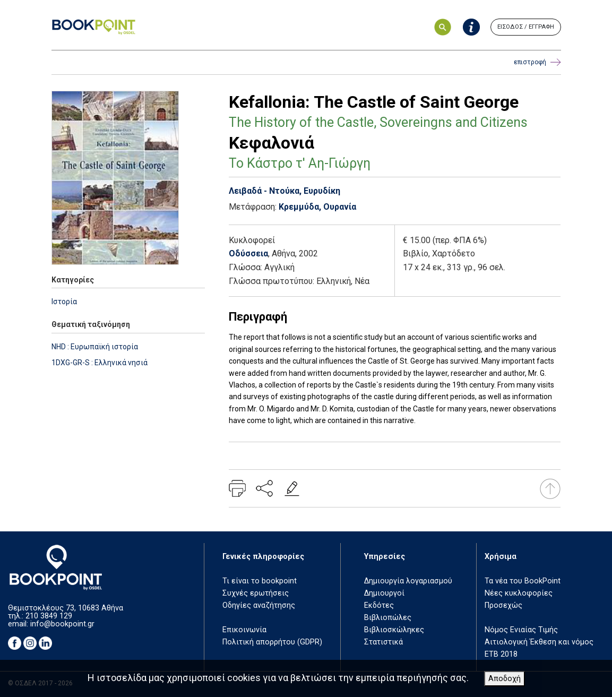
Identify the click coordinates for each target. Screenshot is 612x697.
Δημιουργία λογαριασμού (408, 581)
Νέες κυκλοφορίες (519, 593)
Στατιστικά (383, 642)
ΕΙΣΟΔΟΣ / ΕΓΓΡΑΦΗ (525, 26)
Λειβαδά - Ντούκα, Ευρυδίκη (284, 191)
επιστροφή (537, 62)
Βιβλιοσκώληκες (394, 629)
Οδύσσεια (248, 253)
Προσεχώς (503, 605)
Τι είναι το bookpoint (259, 581)
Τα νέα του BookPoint (523, 581)
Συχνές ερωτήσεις (255, 593)
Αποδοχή (504, 678)
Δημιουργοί (384, 593)
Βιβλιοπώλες (387, 617)
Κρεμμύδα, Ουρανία (317, 207)
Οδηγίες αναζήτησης (258, 605)
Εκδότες (379, 605)
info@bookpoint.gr (62, 624)
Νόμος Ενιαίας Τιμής (521, 629)
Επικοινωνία (244, 629)
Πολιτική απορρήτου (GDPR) (272, 642)
